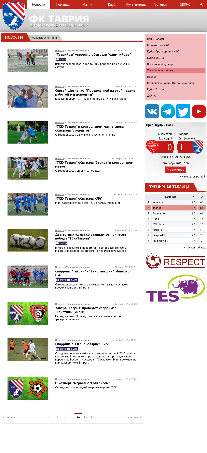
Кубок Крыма (155, 58)
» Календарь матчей (192, 176)
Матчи (87, 4)
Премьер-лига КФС (159, 45)
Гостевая (160, 4)
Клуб (111, 4)
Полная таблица (195, 247)
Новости (38, 4)
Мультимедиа (136, 4)
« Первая (9, 417)
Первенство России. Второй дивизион (170, 83)
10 (49, 417)
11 (56, 417)
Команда (63, 4)
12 (64, 417)
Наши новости (156, 39)
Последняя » (133, 417)
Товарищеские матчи (44, 37)
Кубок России (155, 89)
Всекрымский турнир (160, 64)
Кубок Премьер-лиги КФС (163, 51)
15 (85, 417)
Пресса (151, 76)
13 (71, 417)
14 (78, 417)
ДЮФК (184, 4)
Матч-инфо (175, 169)
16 (92, 417)
